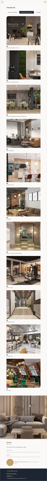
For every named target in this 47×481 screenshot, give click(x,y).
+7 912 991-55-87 (11, 471)
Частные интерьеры (12, 12)
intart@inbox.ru (9, 475)
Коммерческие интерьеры (27, 12)
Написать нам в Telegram (11, 473)
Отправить (10, 462)
